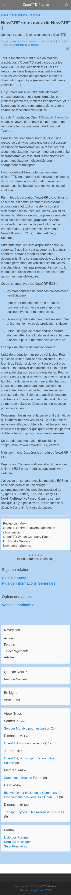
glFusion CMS (42, 890)
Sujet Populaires (15, 846)
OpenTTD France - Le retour (24, 743)
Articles (9, 657)
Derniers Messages (17, 842)
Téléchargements (16, 651)
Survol (5, 14)
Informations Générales (26, 14)
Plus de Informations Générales (28, 583)
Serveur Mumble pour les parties (27, 728)
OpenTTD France (36, 4)
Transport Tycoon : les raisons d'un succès (34, 812)
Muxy (16, 41)
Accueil (9, 638)
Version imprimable (18, 605)
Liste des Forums (16, 837)
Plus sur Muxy (14, 578)
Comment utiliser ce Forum (23, 778)
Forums (9, 644)
